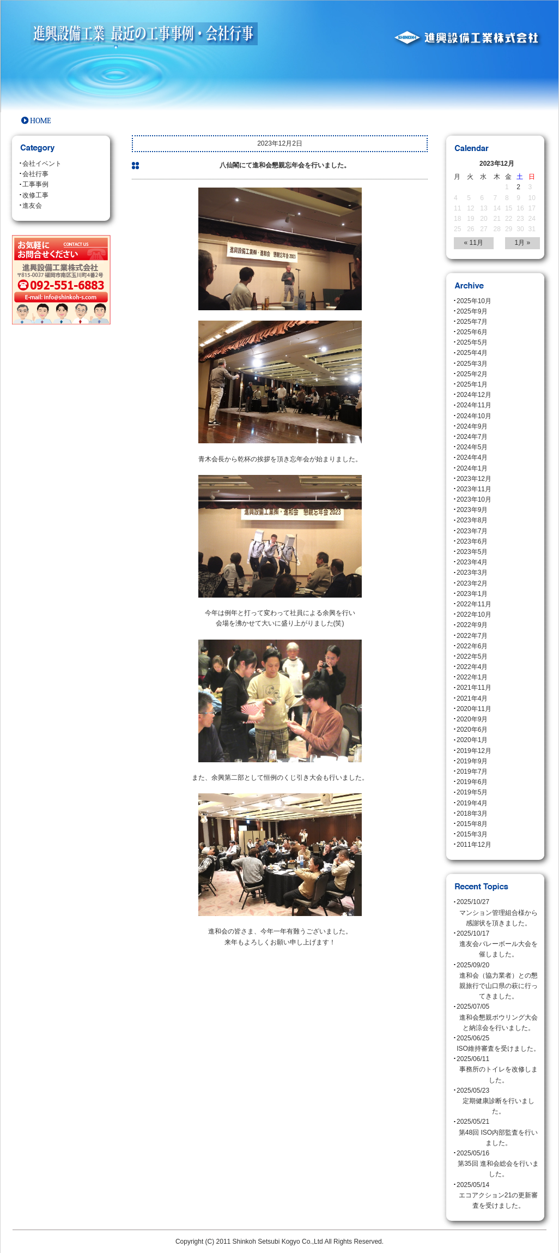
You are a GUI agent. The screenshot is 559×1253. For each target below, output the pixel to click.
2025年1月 (472, 384)
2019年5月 (472, 792)
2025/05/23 (498, 1102)
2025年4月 (472, 353)
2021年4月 (472, 698)
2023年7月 (472, 531)
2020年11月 (474, 709)
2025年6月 (472, 332)
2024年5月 (472, 447)
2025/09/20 (498, 981)
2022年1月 (472, 677)
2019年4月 (472, 803)
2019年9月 (472, 761)
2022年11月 (474, 604)
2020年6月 (472, 729)
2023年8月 (472, 520)
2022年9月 (472, 625)
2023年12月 (474, 479)
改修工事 (35, 195)
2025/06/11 (498, 1070)
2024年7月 (472, 437)
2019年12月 (474, 751)
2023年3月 (472, 572)
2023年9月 (472, 510)
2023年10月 (474, 499)
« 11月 (473, 242)
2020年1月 (472, 740)
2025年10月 (474, 301)
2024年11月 (474, 405)
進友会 (32, 205)
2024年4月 (472, 457)
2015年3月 (472, 834)
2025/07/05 (498, 1018)
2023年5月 (472, 552)
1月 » (523, 242)
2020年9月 (472, 719)
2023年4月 (472, 562)
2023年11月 (474, 489)
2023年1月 (472, 594)
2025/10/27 (498, 913)
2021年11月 (474, 687)
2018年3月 (472, 813)
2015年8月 (472, 824)
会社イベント (42, 163)
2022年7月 (472, 636)
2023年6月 (472, 541)
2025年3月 (472, 364)
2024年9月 (472, 426)
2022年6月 (472, 646)
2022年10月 (474, 614)
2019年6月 (472, 782)
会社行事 (35, 174)
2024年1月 (472, 468)
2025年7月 (472, 322)
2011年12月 (474, 844)
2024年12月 (474, 395)
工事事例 (35, 184)
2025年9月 (472, 311)
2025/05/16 (498, 1164)
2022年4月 (472, 667)
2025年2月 (472, 374)
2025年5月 (472, 342)
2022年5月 (472, 656)
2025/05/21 (498, 1133)
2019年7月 (472, 771)
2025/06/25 (498, 1044)
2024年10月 (474, 416)
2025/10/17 (498, 945)
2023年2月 (472, 583)
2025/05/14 (498, 1196)
